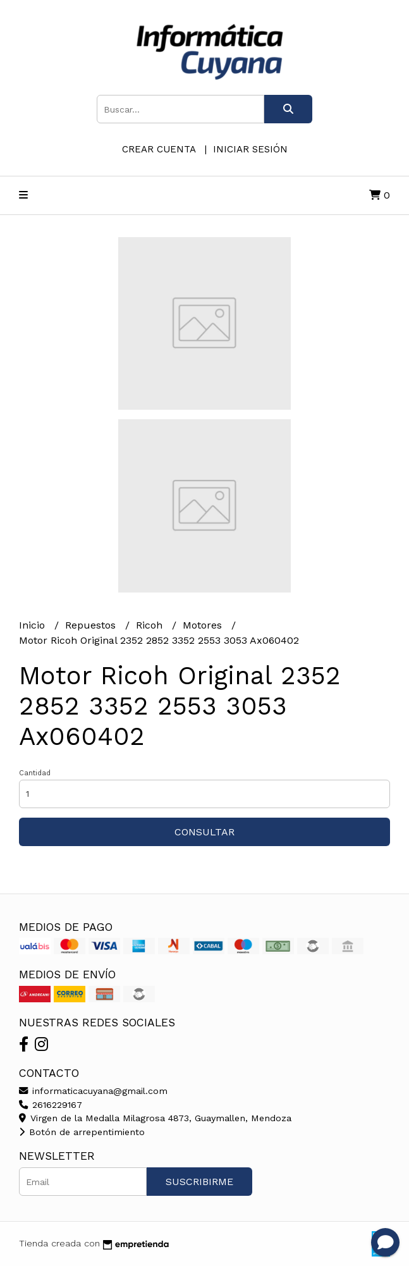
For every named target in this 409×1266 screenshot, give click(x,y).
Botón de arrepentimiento (82, 1132)
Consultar (204, 832)
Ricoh (151, 625)
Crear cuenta (158, 149)
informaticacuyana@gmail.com (93, 1091)
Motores (204, 625)
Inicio (33, 625)
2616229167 (50, 1105)
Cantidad (35, 773)
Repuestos (92, 625)
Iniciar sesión (250, 149)
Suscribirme (199, 1182)
